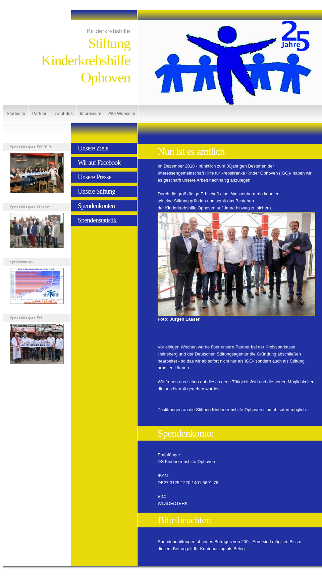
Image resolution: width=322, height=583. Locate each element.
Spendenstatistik (97, 220)
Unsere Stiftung (96, 191)
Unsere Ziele (93, 148)
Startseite (16, 113)
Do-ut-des (63, 113)
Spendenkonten (96, 205)
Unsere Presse (94, 177)
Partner (39, 113)
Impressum (90, 113)
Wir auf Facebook (99, 162)
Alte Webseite (121, 113)
